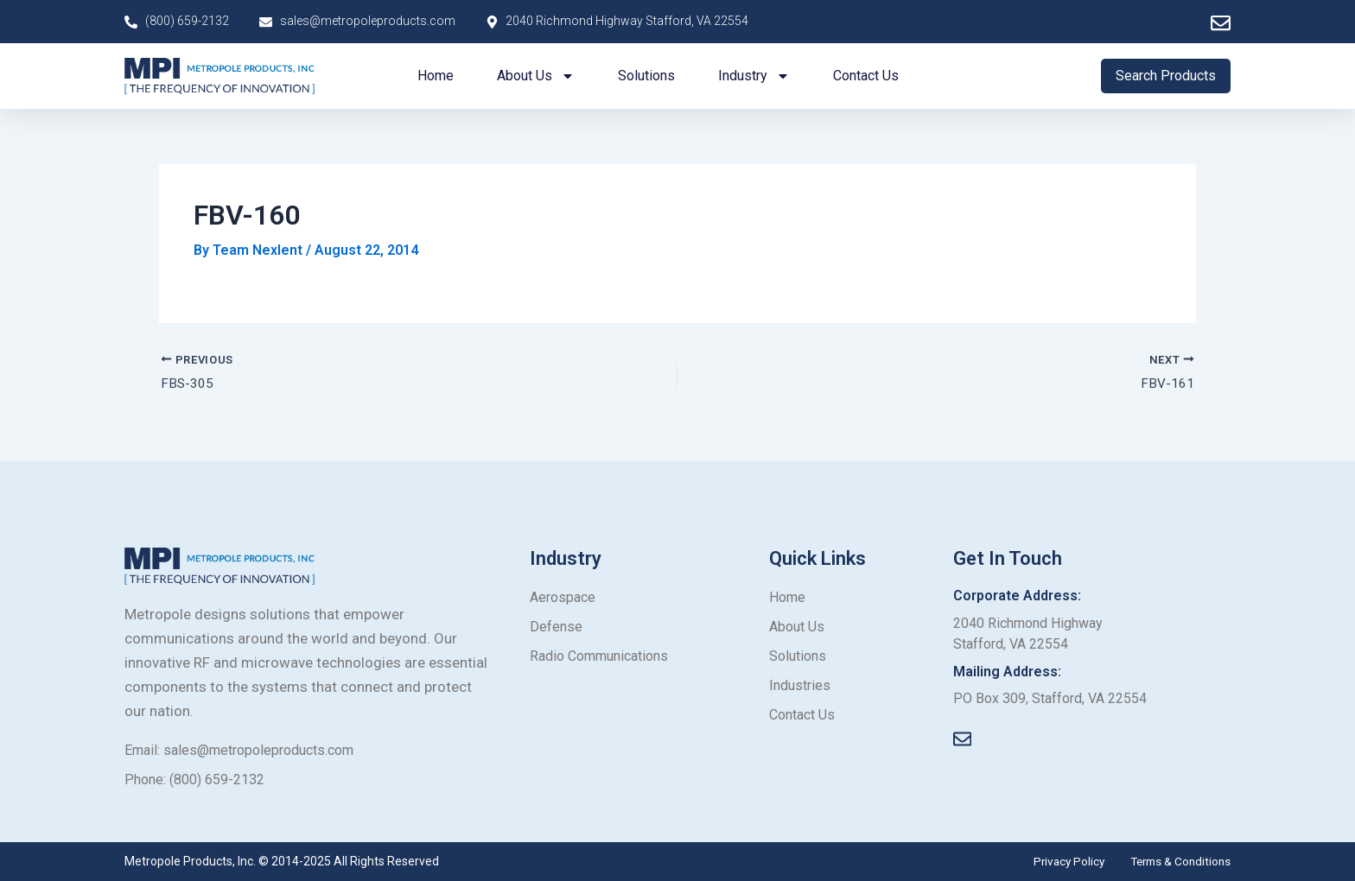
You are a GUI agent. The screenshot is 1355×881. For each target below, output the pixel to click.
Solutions (646, 75)
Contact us (866, 75)
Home (435, 75)
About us (536, 76)
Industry (754, 76)
